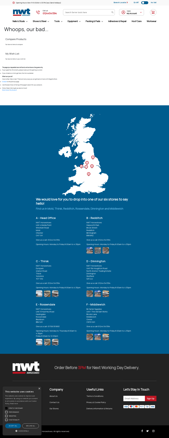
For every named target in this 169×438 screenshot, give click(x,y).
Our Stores (54, 408)
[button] (22, 431)
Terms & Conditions (94, 396)
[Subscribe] (150, 398)
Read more (14, 403)
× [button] (39, 389)
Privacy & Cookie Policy (96, 402)
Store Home (5, 90)
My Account (13, 90)
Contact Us (54, 402)
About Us (54, 396)
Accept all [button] (13, 426)
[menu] (84, 21)
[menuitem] (21, 21)
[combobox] (89, 12)
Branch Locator (120, 2)
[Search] (112, 12)
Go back (4, 82)
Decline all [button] (30, 426)
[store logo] (22, 12)
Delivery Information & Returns (99, 408)
